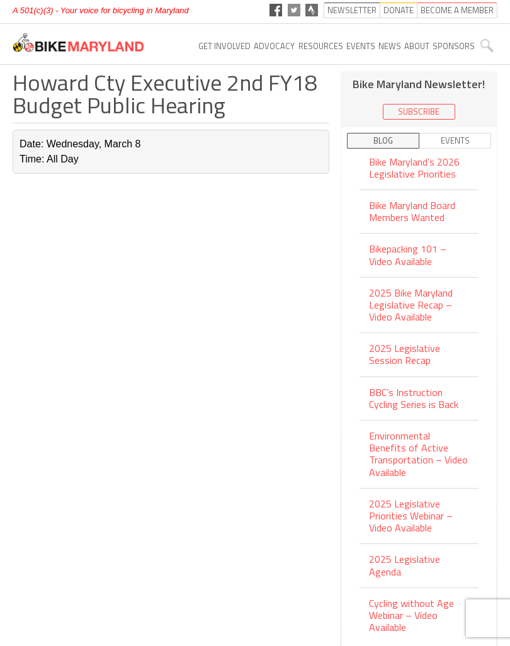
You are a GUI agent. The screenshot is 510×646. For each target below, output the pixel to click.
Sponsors (454, 46)
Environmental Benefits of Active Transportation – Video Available (418, 454)
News (389, 46)
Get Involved (224, 46)
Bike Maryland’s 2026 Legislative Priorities (414, 168)
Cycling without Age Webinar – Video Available (411, 615)
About (416, 46)
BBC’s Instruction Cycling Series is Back (413, 398)
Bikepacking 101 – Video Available (407, 254)
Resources (320, 46)
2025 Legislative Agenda (404, 565)
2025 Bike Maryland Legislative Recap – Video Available (411, 304)
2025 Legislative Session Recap (404, 354)
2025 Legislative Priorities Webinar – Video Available (411, 515)
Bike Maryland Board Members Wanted (412, 211)
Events (360, 46)
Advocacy (274, 46)
